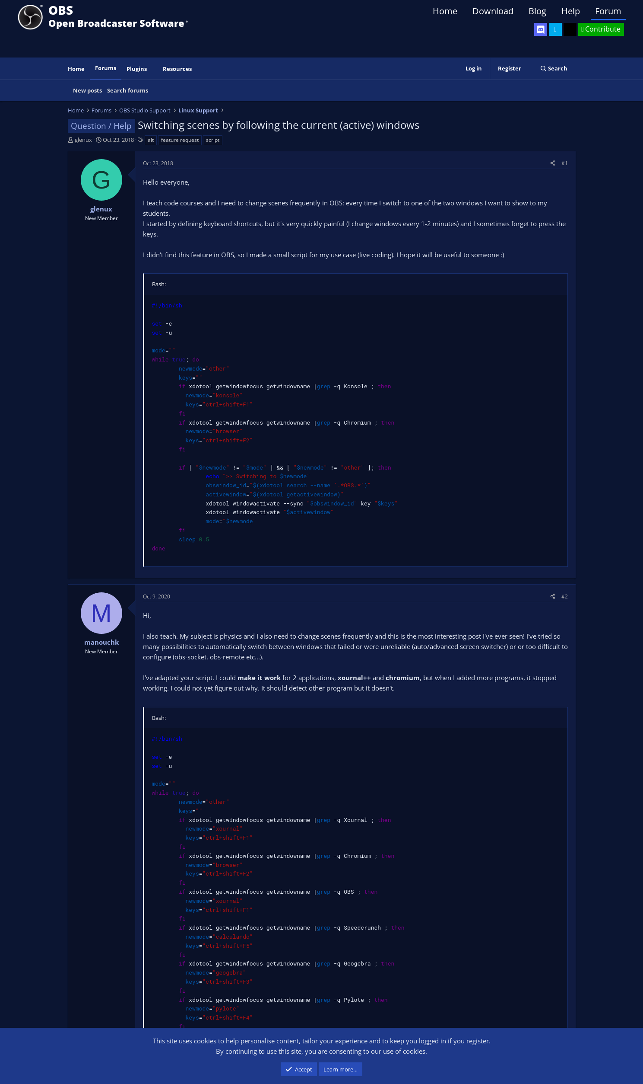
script (212, 140)
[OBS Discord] (540, 29)
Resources (177, 69)
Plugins (137, 69)
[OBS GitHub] (570, 29)
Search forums (127, 90)
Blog (537, 11)
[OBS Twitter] (555, 29)
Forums (105, 68)
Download (492, 11)
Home (445, 11)
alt (151, 140)
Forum (608, 11)
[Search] (554, 68)
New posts (87, 90)
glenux (83, 140)
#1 (564, 163)
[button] (152, 69)
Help (570, 11)
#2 (564, 596)
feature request (180, 140)
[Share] (552, 163)
